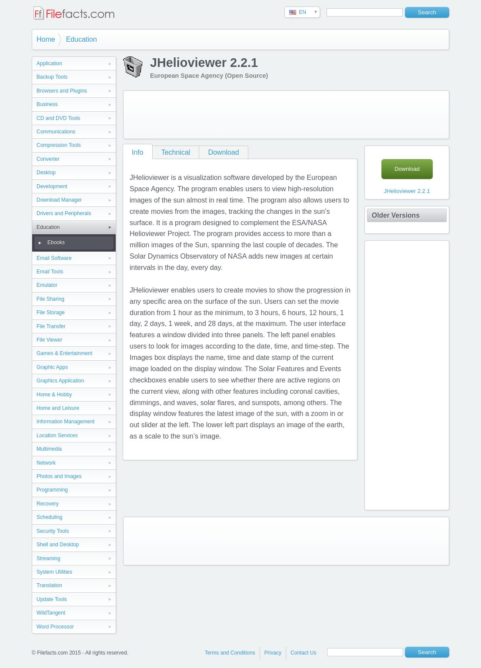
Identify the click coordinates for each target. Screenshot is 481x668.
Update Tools (52, 599)
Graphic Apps (52, 367)
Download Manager (59, 200)
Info (138, 152)
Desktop (46, 172)
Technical (175, 152)
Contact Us (303, 653)
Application (49, 63)
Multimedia (49, 449)
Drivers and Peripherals (64, 213)
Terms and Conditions (230, 653)
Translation (49, 585)
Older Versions (396, 215)
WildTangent (51, 613)
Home (46, 39)
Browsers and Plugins (62, 91)
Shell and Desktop (58, 545)
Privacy (272, 653)
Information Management (65, 422)
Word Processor (55, 627)
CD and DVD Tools (58, 118)
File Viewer (49, 340)
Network (46, 463)
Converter (48, 159)
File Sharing (50, 299)
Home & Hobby (54, 395)
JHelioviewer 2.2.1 (407, 191)
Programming (52, 490)
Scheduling (49, 517)
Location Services (57, 435)
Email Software (54, 258)
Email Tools (50, 272)
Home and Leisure (58, 408)
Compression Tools (59, 145)
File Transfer (51, 326)
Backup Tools (52, 77)
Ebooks (56, 242)
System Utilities (54, 572)
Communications (56, 132)
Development (52, 186)
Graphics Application (60, 381)
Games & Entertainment (64, 353)
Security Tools (53, 531)
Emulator (47, 285)
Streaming (48, 558)
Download (223, 152)
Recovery (48, 504)
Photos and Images (59, 476)
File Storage (51, 312)
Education (81, 39)
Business (47, 104)
